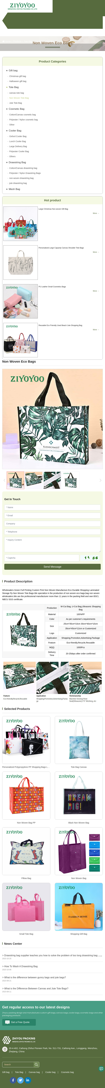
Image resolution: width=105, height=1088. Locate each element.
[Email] (52, 515)
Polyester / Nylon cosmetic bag (23, 119)
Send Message (52, 566)
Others (12, 156)
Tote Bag (28, 41)
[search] (36, 1064)
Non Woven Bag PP (26, 823)
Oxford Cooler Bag (18, 136)
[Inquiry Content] (52, 544)
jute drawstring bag (18, 183)
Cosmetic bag (67, 1072)
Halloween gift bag (17, 81)
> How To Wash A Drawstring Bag (20, 966)
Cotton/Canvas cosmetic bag (22, 114)
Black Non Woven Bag (78, 823)
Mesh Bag (14, 189)
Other (12, 124)
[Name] (52, 507)
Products (17, 41)
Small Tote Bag (26, 934)
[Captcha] (41, 557)
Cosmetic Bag (16, 109)
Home (8, 41)
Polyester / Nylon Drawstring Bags (25, 173)
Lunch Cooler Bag (17, 141)
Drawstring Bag (17, 162)
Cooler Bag (15, 130)
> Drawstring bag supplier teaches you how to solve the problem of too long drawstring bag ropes (53, 955)
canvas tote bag (16, 93)
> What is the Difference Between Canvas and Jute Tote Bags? (35, 988)
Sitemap (6, 1078)
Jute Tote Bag (15, 103)
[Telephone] (52, 532)
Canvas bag (34, 1072)
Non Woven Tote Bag (44, 41)
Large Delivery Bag (18, 146)
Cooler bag (50, 1072)
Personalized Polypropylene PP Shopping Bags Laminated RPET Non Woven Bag (40, 767)
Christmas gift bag (17, 76)
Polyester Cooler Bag (19, 151)
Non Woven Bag (78, 878)
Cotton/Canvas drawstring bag (23, 168)
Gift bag (13, 70)
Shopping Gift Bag (78, 934)
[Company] (52, 524)
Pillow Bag (26, 878)
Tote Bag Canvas (79, 767)
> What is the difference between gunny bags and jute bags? (34, 977)
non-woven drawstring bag (21, 178)
